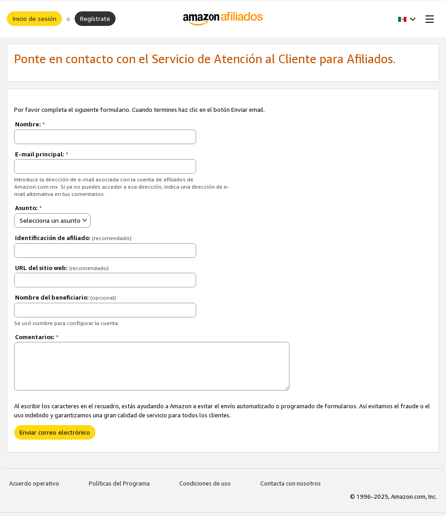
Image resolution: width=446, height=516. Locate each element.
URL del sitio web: (62, 267)
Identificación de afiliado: (73, 237)
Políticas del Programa (119, 483)
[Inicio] (223, 18)
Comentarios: (37, 337)
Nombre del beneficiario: (65, 297)
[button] (407, 18)
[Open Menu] (427, 18)
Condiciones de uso (205, 483)
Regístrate (95, 18)
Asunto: (28, 207)
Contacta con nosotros (290, 483)
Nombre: (30, 124)
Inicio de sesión (34, 18)
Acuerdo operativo (34, 483)
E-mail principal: (41, 154)
